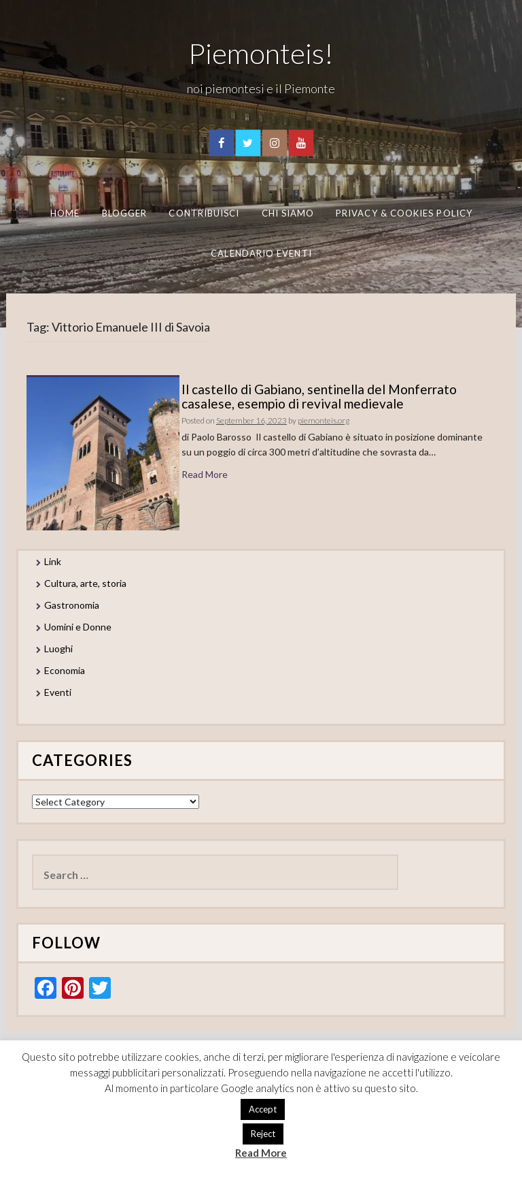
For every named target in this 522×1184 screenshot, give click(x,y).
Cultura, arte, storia (85, 583)
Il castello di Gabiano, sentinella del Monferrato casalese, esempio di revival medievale (319, 396)
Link (52, 561)
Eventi (57, 692)
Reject (263, 1133)
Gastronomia (71, 605)
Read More (204, 474)
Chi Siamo (288, 213)
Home (65, 213)
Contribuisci (204, 213)
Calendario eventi (261, 252)
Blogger (124, 213)
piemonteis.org (323, 420)
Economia (64, 670)
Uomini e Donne (77, 627)
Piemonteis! (261, 53)
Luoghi (58, 648)
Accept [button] (263, 1109)
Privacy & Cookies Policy (404, 213)
